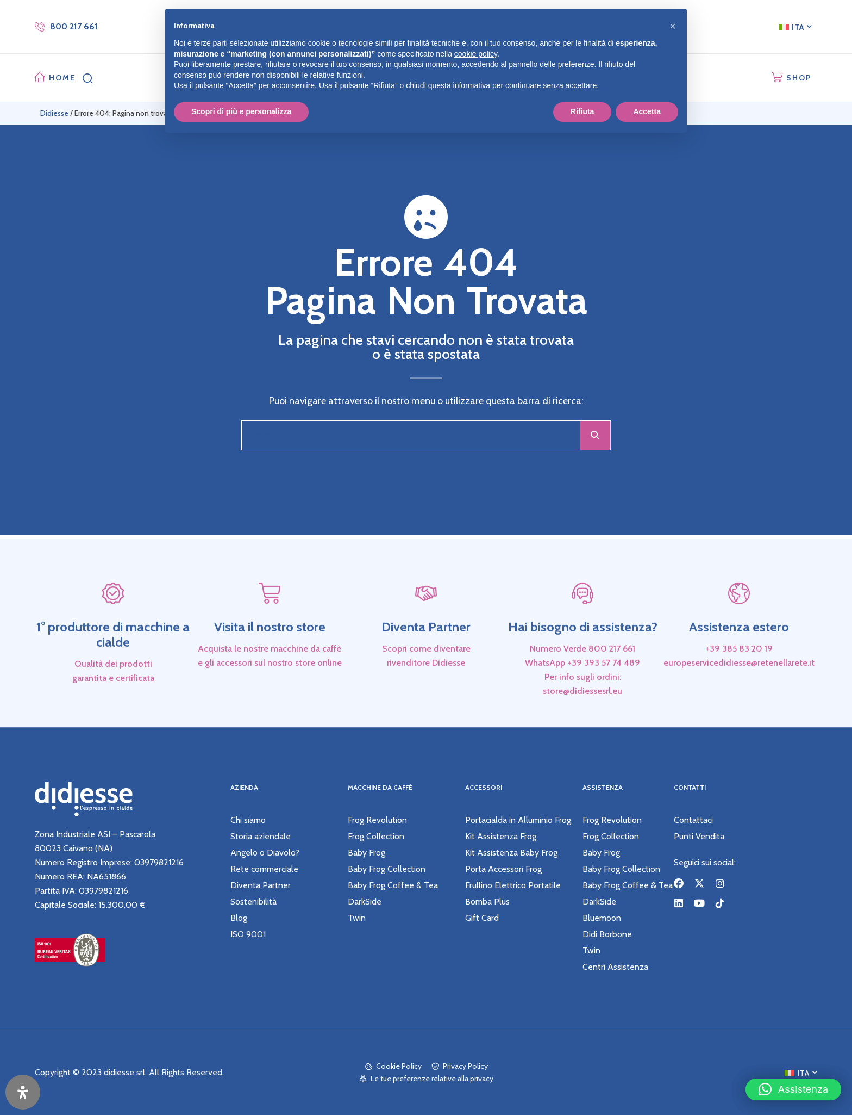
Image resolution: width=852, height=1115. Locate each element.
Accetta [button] (647, 111)
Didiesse (54, 113)
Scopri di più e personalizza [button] (241, 111)
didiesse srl (124, 1072)
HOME (62, 78)
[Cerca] (595, 435)
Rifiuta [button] (582, 111)
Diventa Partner (426, 657)
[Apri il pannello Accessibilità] (22, 1092)
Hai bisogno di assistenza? (582, 657)
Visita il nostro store (269, 657)
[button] (793, 1086)
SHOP (799, 78)
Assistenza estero (739, 657)
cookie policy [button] (475, 53)
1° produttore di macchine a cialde (113, 664)
